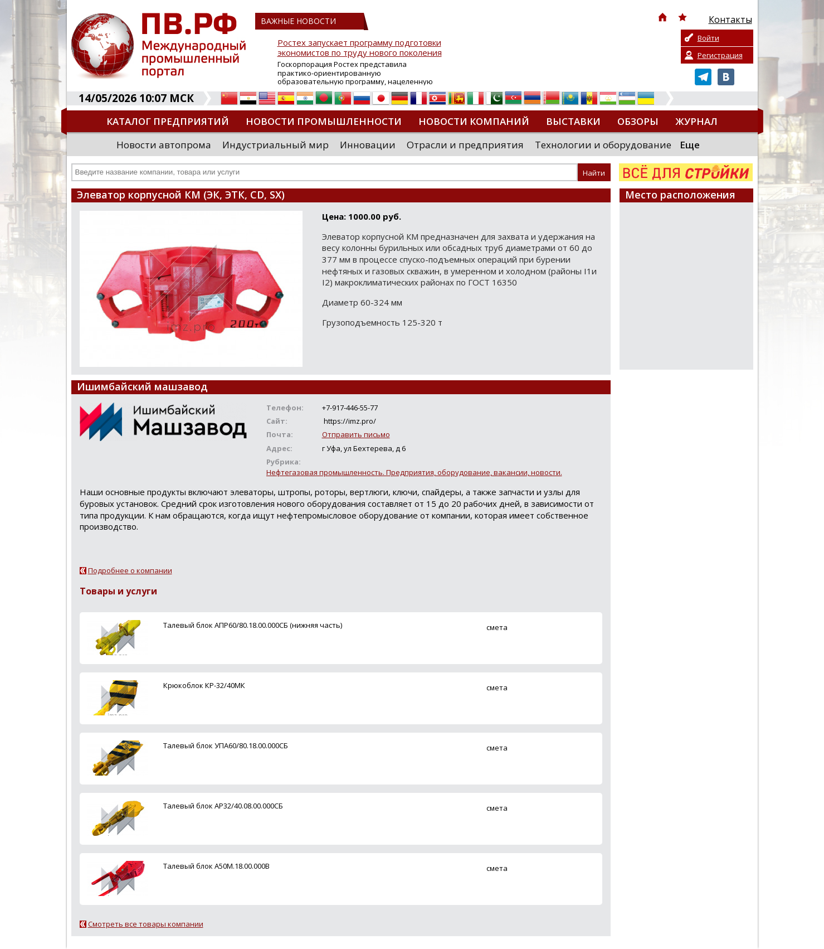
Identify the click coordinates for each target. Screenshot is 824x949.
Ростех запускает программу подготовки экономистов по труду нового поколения (359, 47)
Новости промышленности (324, 121)
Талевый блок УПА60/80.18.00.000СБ (225, 745)
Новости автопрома (163, 144)
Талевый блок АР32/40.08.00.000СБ (223, 806)
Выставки (573, 121)
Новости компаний (473, 121)
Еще (690, 144)
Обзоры (638, 121)
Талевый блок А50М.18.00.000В (216, 866)
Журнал (696, 121)
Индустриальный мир (275, 144)
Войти (708, 38)
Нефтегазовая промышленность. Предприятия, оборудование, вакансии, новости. (414, 472)
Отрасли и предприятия (465, 144)
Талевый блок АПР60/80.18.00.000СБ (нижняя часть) (252, 625)
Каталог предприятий (167, 121)
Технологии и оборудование (603, 144)
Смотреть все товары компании (145, 924)
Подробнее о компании (130, 570)
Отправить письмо (356, 434)
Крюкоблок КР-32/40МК (204, 685)
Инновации (368, 144)
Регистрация (720, 55)
